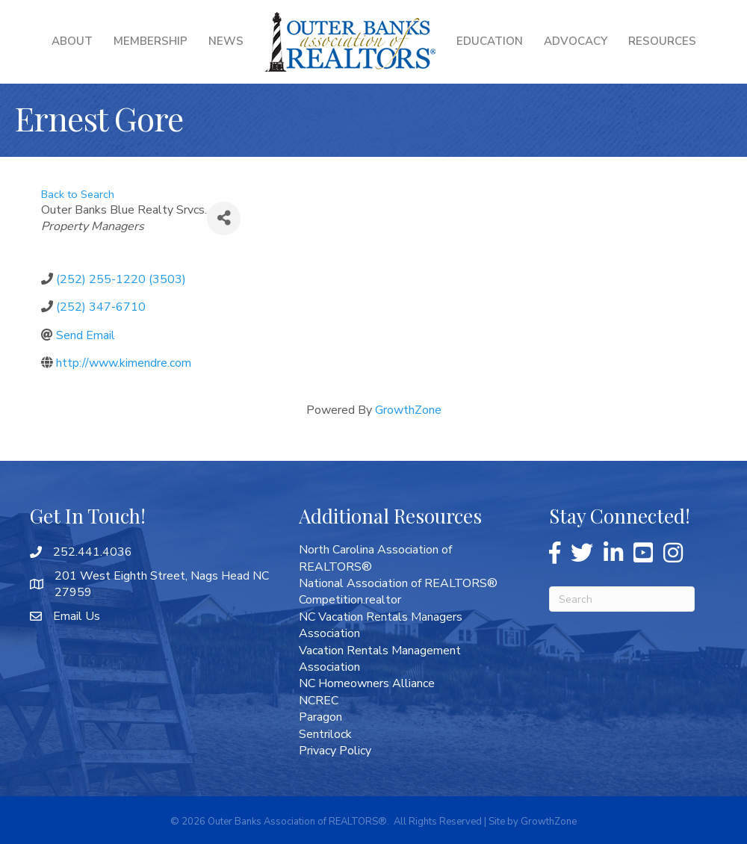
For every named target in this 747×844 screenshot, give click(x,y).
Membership (150, 41)
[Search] (622, 599)
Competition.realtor (350, 600)
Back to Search (77, 194)
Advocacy (575, 41)
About (72, 41)
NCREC (318, 700)
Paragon (320, 717)
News (226, 41)
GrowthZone (408, 410)
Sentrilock (325, 734)
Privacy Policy (335, 750)
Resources (662, 41)
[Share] (224, 218)
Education (489, 41)
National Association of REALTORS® (398, 583)
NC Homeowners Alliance (367, 683)
